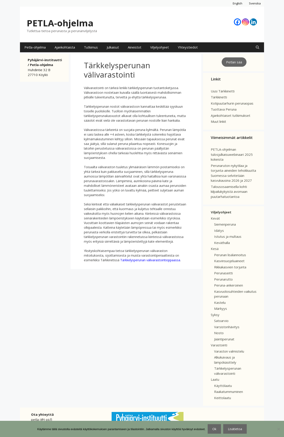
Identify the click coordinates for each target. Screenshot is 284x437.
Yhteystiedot (188, 47)
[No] (278, 429)
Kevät (215, 218)
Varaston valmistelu (229, 351)
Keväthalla (222, 242)
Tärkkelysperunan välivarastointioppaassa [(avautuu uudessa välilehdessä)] (150, 260)
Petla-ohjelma (35, 47)
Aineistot (134, 47)
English (237, 3)
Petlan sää (234, 62)
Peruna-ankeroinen (228, 285)
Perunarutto (223, 279)
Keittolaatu (222, 398)
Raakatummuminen (228, 391)
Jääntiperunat (224, 339)
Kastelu (220, 302)
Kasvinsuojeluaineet (229, 261)
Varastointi (219, 345)
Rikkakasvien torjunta (230, 267)
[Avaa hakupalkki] (257, 47)
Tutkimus (91, 47)
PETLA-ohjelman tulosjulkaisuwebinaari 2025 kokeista (232, 154)
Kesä (215, 248)
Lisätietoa (235, 429)
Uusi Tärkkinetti (223, 91)
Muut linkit (218, 121)
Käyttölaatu (223, 385)
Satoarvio (221, 320)
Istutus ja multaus (227, 236)
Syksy (215, 314)
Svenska (255, 3)
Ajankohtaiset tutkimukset (230, 115)
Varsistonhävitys (226, 327)
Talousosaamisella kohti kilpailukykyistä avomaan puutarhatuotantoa (229, 191)
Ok (214, 429)
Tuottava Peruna (224, 109)
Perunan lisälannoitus (230, 255)
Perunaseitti (223, 273)
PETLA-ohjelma (60, 23)
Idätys (219, 230)
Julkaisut (113, 47)
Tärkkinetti (219, 97)
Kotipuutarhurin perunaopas (232, 103)
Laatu (215, 379)
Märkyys (220, 308)
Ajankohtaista (65, 47)
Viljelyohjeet (159, 47)
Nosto (219, 333)
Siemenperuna (225, 224)
